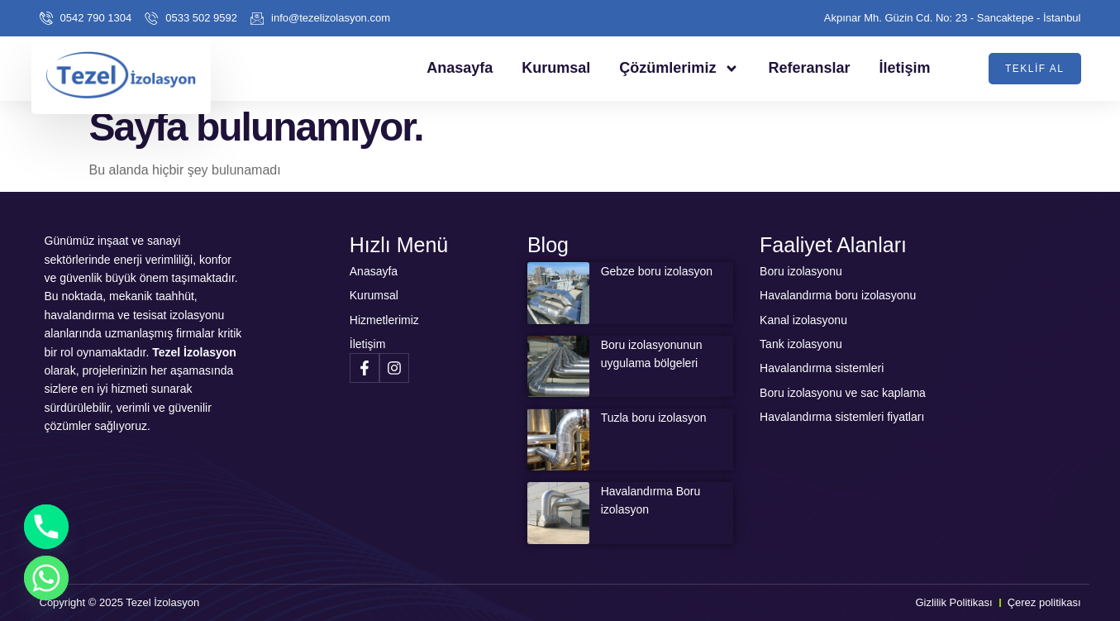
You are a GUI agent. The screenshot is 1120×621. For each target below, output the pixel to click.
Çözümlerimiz (679, 68)
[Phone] (46, 526)
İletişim (904, 68)
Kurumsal (556, 68)
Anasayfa (460, 68)
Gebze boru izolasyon (657, 271)
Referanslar (809, 68)
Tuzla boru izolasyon (654, 417)
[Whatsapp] (46, 578)
